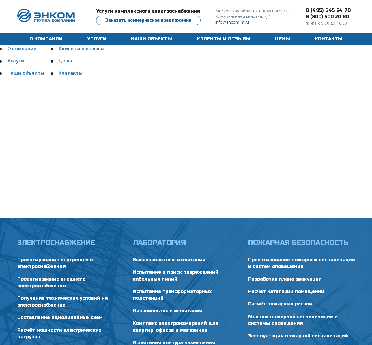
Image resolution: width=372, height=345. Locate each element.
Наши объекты (151, 39)
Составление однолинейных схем (60, 317)
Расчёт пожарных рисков (280, 304)
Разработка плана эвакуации (285, 279)
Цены (282, 39)
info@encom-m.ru (232, 22)
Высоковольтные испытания (169, 259)
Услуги (15, 60)
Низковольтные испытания (167, 311)
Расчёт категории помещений (286, 291)
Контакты (329, 39)
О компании (45, 39)
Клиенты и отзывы (224, 39)
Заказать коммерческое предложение (148, 20)
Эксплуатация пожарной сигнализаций (298, 336)
